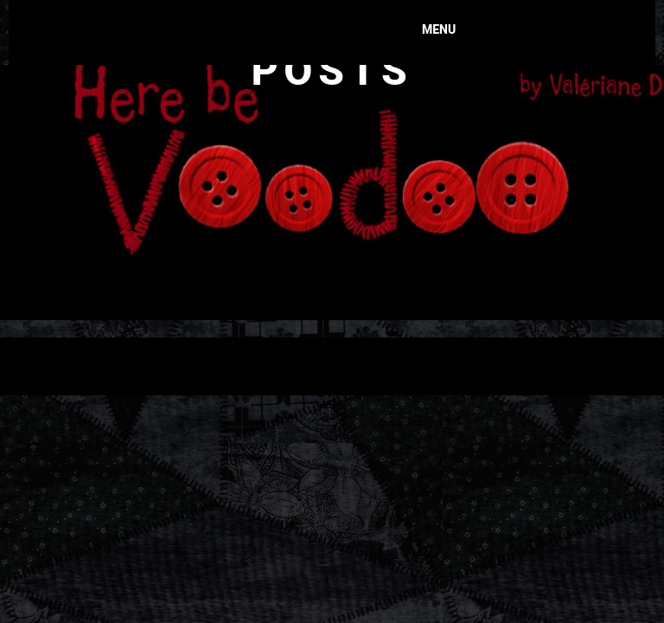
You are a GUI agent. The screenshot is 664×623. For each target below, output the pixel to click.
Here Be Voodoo (284, 22)
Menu (439, 29)
